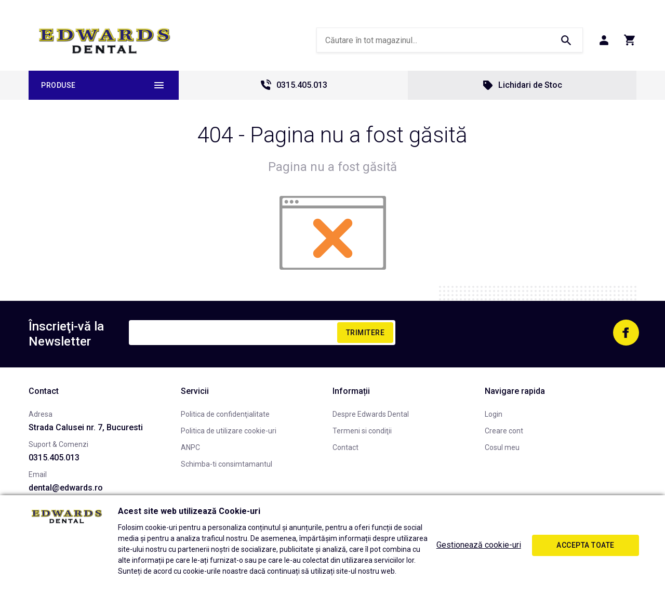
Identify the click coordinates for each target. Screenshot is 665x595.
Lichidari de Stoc (522, 85)
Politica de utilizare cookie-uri (228, 431)
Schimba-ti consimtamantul (226, 464)
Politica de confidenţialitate (225, 414)
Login (493, 414)
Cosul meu (502, 447)
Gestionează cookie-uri (478, 545)
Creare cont (504, 431)
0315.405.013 (293, 85)
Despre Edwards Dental (370, 414)
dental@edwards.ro (66, 488)
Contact (345, 447)
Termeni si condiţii (362, 431)
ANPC (190, 447)
